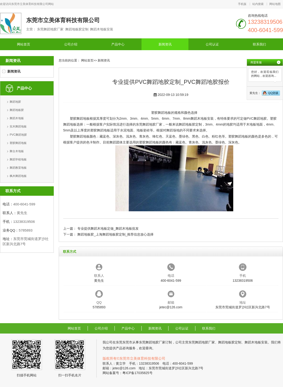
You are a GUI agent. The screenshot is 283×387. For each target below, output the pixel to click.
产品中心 (118, 44)
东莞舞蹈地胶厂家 (149, 124)
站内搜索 (258, 4)
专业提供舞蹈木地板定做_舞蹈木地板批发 (108, 228)
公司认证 (212, 44)
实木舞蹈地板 (18, 126)
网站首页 (23, 44)
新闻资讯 (165, 44)
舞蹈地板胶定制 (190, 124)
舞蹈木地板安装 (202, 118)
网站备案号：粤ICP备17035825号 (128, 373)
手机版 (242, 4)
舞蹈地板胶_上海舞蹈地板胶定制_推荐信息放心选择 (115, 234)
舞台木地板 (17, 151)
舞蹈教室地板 (18, 167)
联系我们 (259, 44)
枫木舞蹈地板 (18, 176)
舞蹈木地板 (17, 118)
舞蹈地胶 (15, 101)
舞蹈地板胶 (17, 110)
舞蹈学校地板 (18, 159)
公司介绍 (70, 44)
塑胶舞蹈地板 (18, 143)
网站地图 (275, 4)
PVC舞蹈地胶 (18, 134)
